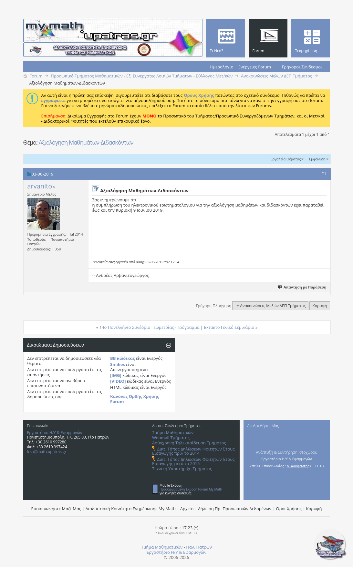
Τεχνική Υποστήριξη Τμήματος (182, 468)
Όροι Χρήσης (289, 508)
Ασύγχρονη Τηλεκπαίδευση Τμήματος (189, 443)
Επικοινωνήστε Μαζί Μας (56, 508)
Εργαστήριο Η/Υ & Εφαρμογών (54, 432)
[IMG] (115, 375)
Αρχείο (187, 508)
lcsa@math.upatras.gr (47, 451)
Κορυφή (319, 306)
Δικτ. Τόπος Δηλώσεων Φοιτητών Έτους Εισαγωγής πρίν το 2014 (193, 451)
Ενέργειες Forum (254, 67)
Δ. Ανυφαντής (298, 465)
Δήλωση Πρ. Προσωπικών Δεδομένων (234, 508)
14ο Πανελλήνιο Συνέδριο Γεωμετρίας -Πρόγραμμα (149, 327)
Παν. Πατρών (199, 547)
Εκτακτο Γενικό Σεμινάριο (229, 327)
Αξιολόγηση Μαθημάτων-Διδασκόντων (86, 142)
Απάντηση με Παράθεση (302, 287)
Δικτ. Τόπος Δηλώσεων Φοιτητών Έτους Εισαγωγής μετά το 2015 (193, 461)
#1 (324, 174)
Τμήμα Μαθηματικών (172, 432)
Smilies (117, 364)
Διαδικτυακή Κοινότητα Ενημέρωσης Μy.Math (131, 508)
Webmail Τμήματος (171, 437)
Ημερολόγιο (221, 67)
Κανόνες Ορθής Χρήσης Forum (134, 398)
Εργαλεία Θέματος (285, 159)
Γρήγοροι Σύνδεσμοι (302, 67)
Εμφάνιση (317, 159)
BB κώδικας (122, 358)
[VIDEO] (118, 381)
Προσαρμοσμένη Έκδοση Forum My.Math (191, 489)
